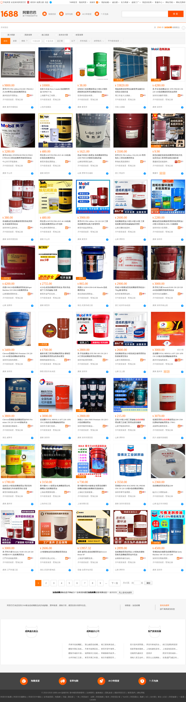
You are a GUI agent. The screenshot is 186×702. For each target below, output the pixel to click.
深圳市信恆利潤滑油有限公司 (11, 360)
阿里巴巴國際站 (20, 697)
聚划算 (71, 697)
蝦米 (107, 697)
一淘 (77, 697)
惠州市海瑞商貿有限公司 (161, 360)
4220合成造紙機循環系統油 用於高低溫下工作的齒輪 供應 (55, 288)
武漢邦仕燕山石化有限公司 (48, 558)
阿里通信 (134, 697)
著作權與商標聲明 (76, 693)
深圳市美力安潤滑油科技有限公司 (161, 228)
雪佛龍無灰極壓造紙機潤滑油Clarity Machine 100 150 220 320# (167, 553)
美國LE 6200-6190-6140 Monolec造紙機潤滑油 (92, 288)
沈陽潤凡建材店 (136, 653)
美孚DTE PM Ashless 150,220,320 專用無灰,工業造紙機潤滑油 (130, 156)
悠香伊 (149, 653)
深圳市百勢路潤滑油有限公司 (161, 558)
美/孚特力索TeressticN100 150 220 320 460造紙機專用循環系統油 (168, 288)
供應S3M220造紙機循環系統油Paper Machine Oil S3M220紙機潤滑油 (17, 288)
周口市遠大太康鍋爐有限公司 (123, 95)
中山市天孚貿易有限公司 (11, 162)
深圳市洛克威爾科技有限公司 (161, 294)
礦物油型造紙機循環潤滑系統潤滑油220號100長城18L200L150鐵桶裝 (168, 222)
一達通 (181, 697)
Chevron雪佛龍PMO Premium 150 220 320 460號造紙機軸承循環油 (17, 354)
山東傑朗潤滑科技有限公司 (11, 294)
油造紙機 (136, 605)
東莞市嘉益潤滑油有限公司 (86, 228)
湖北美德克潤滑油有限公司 (86, 294)
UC (147, 697)
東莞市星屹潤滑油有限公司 (48, 162)
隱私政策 (109, 693)
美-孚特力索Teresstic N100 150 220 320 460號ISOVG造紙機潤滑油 (17, 553)
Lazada (93, 700)
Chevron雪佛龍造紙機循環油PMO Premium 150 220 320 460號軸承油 (17, 421)
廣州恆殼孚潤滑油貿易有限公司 (11, 95)
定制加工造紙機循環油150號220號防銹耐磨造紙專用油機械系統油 (92, 90)
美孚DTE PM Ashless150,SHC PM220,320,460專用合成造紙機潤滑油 (17, 90)
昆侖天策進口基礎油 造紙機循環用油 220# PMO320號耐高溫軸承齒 (93, 156)
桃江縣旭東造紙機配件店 (111, 644)
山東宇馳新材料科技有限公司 (123, 426)
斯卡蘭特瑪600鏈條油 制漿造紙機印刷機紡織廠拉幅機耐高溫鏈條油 (92, 487)
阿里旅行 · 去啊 (87, 697)
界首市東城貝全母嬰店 (155, 644)
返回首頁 (113, 592)
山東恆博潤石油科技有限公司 (86, 162)
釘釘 (165, 697)
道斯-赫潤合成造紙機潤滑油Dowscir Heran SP (92, 553)
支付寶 (153, 697)
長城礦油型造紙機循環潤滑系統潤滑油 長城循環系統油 (17, 222)
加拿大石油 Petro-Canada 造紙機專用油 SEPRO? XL (55, 90)
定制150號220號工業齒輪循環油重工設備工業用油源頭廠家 (130, 421)
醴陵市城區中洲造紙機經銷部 (81, 653)
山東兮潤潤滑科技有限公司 (123, 360)
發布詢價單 (164, 605)
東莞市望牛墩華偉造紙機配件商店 (115, 649)
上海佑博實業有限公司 (48, 492)
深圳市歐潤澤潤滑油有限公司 (86, 360)
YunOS (125, 697)
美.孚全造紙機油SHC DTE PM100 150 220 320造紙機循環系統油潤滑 (168, 90)
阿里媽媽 (100, 697)
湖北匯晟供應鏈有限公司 (11, 426)
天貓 (64, 697)
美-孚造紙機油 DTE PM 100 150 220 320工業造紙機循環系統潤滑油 (93, 354)
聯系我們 (131, 693)
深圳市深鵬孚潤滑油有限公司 (161, 95)
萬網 (142, 697)
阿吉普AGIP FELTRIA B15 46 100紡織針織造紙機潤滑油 (55, 156)
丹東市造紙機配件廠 (77, 644)
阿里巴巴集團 (6, 697)
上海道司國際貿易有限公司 (86, 558)
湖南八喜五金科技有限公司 (141, 657)
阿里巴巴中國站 (35, 697)
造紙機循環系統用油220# (163, 486)
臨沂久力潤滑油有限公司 (161, 492)
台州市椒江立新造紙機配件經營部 (82, 657)
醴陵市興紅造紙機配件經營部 (81, 649)
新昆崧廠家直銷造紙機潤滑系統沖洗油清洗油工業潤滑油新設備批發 (167, 156)
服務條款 (99, 693)
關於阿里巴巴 (120, 693)
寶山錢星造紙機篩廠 (93, 644)
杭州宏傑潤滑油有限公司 (123, 294)
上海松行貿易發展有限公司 (86, 492)
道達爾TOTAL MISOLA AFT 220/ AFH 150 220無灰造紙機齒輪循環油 (168, 354)
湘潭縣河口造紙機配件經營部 (97, 653)
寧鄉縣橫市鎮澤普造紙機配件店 (114, 653)
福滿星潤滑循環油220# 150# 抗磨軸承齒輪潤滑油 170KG (168, 421)
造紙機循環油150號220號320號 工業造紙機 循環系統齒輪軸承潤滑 (129, 222)
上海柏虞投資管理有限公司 (157, 649)
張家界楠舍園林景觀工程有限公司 (144, 649)
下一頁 (114, 583)
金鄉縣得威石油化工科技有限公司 (123, 558)
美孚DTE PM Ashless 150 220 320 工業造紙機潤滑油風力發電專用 (93, 222)
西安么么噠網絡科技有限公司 (158, 657)
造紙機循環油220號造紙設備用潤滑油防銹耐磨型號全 (130, 354)
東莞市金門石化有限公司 (48, 294)
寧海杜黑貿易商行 (122, 162)
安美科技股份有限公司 (86, 95)
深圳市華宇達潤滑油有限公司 (123, 492)
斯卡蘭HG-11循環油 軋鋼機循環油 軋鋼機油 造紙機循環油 (55, 487)
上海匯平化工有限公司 (48, 95)
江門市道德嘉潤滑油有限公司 (11, 558)
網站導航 (141, 693)
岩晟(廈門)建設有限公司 (172, 657)
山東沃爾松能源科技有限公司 (123, 228)
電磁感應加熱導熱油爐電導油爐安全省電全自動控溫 (130, 90)
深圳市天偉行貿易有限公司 (48, 426)
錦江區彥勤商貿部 (170, 644)
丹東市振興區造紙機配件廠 (96, 649)
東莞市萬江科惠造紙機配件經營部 (99, 657)
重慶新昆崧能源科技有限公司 (161, 162)
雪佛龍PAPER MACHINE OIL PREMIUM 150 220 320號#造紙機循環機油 (130, 487)
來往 (160, 697)
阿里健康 (173, 697)
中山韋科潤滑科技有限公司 (48, 228)
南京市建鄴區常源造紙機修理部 (114, 657)
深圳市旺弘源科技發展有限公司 (11, 228)
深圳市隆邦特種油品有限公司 (86, 426)
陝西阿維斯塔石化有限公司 (48, 360)
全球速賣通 (48, 697)
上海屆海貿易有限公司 (172, 649)
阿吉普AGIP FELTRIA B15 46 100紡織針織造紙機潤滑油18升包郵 (55, 222)
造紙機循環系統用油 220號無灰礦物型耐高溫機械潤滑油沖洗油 (129, 553)
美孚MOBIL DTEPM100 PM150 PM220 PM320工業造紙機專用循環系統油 (17, 156)
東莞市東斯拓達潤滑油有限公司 (11, 492)
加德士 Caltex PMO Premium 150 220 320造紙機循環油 (93, 421)
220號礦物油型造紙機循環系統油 (53, 552)
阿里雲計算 (115, 697)
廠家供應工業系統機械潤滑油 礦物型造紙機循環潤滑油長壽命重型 (55, 354)
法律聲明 (90, 693)
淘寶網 (57, 697)
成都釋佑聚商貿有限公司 (161, 426)
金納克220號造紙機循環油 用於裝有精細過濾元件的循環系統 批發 (17, 487)
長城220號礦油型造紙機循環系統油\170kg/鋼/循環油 (130, 288)
